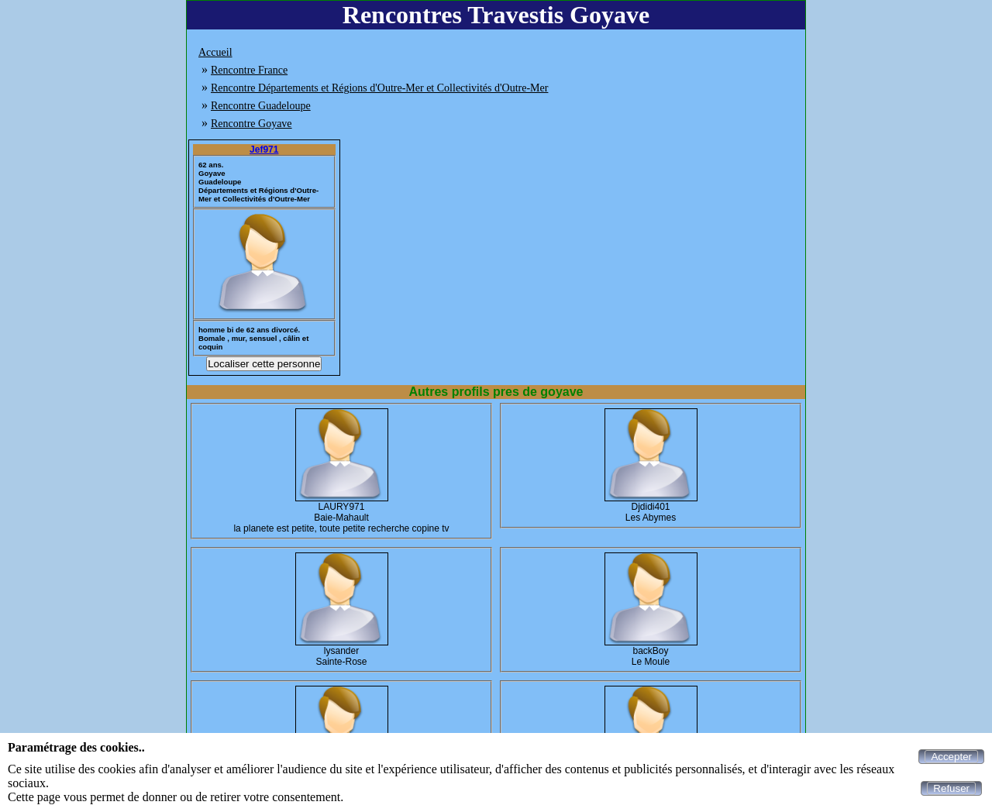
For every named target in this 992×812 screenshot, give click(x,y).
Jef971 (264, 149)
